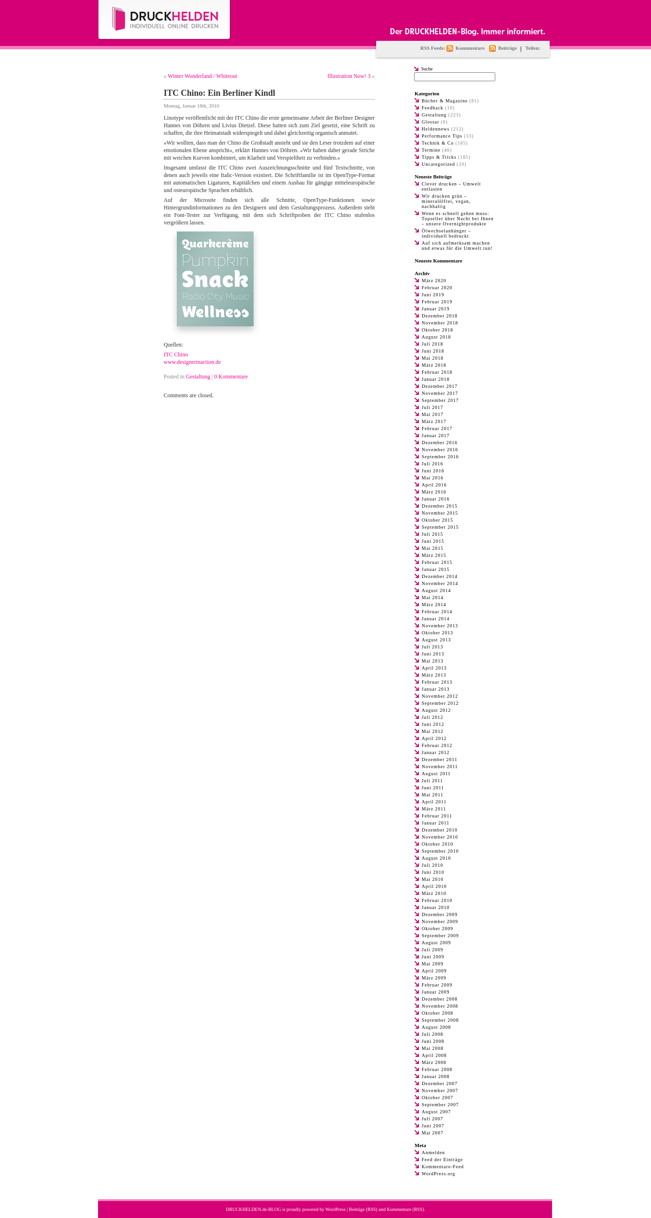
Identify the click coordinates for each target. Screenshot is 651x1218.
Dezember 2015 (440, 506)
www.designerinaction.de (192, 362)
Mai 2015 (433, 548)
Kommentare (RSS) (405, 1209)
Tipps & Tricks (439, 157)
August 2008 (436, 1027)
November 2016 (440, 449)
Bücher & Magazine (445, 100)
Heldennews (435, 128)
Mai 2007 (433, 1132)
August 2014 (436, 590)
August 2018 (436, 336)
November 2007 (440, 1090)
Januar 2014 (436, 618)
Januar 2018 (436, 379)
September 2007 (440, 1104)
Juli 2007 (432, 1118)
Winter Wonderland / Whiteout (202, 76)
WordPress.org (438, 1173)
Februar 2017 (437, 428)
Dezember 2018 (440, 315)
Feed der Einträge (442, 1159)
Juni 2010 (433, 872)
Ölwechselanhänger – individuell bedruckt (446, 233)
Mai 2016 (433, 477)
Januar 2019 (436, 308)
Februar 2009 (437, 984)
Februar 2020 (437, 287)
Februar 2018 (437, 372)
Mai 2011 (432, 794)
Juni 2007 (433, 1125)
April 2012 (434, 738)
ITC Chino (176, 354)
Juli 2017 (432, 407)
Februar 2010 (437, 900)
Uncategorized (438, 164)
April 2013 (434, 668)
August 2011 (436, 773)
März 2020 (434, 280)
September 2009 (440, 935)
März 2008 (434, 1062)
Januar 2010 (436, 907)
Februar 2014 (437, 611)
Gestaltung (198, 376)
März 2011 (434, 808)
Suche (426, 68)
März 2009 (434, 977)
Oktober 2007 (437, 1097)
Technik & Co (438, 143)
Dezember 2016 (440, 442)
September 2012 (440, 703)
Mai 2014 (433, 597)
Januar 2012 (436, 752)
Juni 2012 (433, 724)
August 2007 (436, 1111)
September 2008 (440, 1020)
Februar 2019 (437, 301)
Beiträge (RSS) (363, 1209)
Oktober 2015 (437, 520)
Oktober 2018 (437, 329)
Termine (431, 150)
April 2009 (434, 970)
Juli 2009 (432, 949)
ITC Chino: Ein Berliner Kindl (219, 93)
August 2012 (436, 710)
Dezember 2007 (440, 1083)
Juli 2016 (432, 463)
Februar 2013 (437, 682)
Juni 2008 (433, 1041)
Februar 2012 (437, 745)
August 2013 (436, 639)
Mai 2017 (433, 414)
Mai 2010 (433, 879)
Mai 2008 (433, 1048)
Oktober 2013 (437, 632)
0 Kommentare (231, 376)
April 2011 (434, 801)
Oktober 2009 (437, 928)
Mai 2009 (433, 963)
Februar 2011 (437, 815)
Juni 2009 (433, 956)
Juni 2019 (433, 294)
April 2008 (434, 1055)
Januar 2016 (436, 498)
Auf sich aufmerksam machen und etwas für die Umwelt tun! (457, 245)
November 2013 (440, 625)
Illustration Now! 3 (349, 76)
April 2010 (434, 886)
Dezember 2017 (440, 386)
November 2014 (440, 583)
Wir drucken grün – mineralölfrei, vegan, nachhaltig (446, 201)
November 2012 (440, 696)
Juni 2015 (433, 541)
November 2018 (440, 322)
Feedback (432, 107)
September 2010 (440, 851)
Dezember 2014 (440, 576)
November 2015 (440, 513)
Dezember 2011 (439, 759)
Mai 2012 (433, 731)
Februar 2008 (437, 1069)
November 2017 (440, 393)
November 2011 (440, 766)
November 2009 (440, 921)
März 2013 (434, 675)
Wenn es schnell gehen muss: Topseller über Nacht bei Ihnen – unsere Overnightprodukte (458, 218)
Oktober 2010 (437, 844)
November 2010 (440, 837)
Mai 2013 (433, 660)
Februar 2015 (437, 562)
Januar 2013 (436, 689)
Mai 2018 (433, 358)
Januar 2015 (436, 569)
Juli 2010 (432, 865)
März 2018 (434, 365)
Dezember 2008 (440, 999)
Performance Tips (442, 136)
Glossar (430, 121)
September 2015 (440, 527)
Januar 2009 (436, 991)
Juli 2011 (432, 780)
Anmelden (433, 1152)
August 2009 (436, 942)
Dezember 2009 (440, 914)
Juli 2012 (432, 717)
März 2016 (434, 491)
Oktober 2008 (437, 1013)
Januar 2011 (435, 822)
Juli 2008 (432, 1034)
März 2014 (434, 604)
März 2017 (434, 421)
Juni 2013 (433, 653)
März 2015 (434, 555)
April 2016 (434, 484)
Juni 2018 (433, 351)
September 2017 (440, 400)
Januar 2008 (436, 1076)
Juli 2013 (432, 646)
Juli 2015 (432, 534)
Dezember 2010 (440, 830)
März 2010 (434, 893)
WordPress (336, 1209)
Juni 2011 (433, 787)
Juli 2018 (432, 344)
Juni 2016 (433, 470)
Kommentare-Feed (443, 1166)
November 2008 (440, 1006)
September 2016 (440, 456)
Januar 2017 (436, 435)
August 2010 (436, 858)
